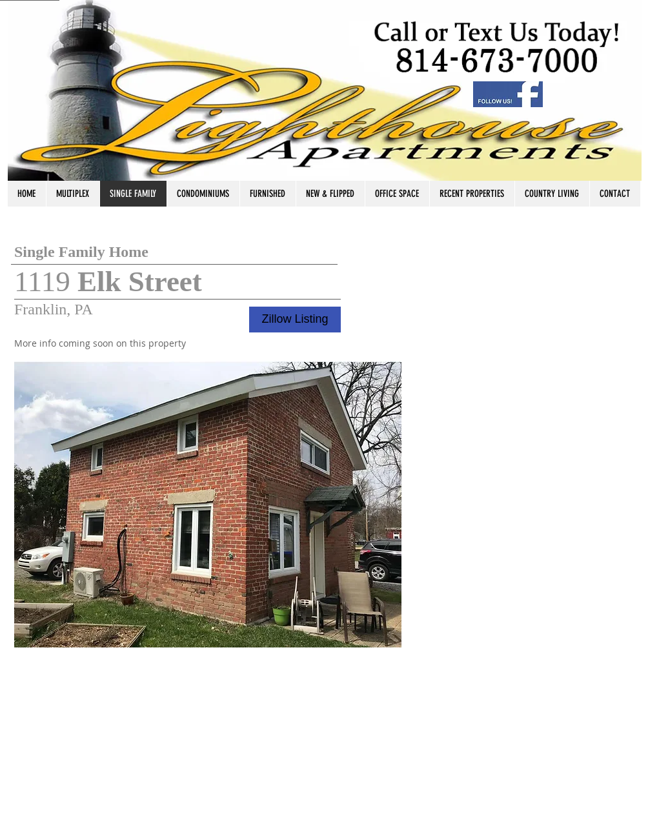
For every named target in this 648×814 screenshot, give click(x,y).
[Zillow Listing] (295, 319)
